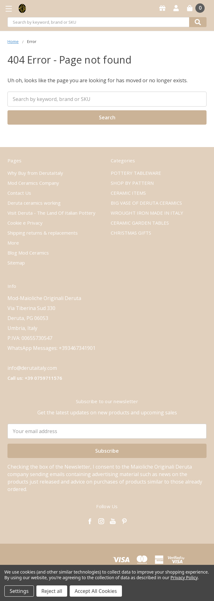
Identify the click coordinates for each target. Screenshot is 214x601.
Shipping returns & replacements (42, 233)
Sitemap (16, 263)
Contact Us (19, 193)
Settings (19, 591)
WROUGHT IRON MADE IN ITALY (147, 213)
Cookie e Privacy (25, 223)
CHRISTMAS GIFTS (131, 233)
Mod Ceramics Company (33, 183)
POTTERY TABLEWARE (136, 173)
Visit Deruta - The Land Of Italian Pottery (51, 213)
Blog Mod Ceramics (28, 253)
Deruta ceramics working (34, 203)
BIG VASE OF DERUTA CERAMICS (146, 203)
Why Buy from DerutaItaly (35, 173)
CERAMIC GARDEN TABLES (140, 223)
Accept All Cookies (96, 591)
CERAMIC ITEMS (128, 193)
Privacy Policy (184, 577)
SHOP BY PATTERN (132, 183)
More (13, 243)
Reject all (51, 591)
